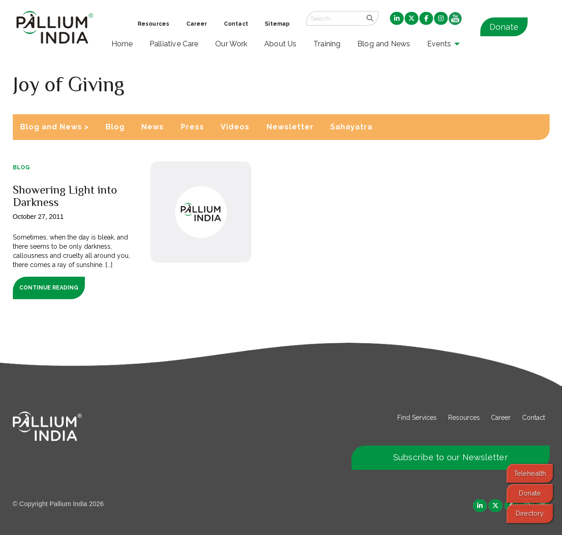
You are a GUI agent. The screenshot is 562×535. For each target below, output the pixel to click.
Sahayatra (351, 127)
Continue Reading (48, 287)
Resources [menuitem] (153, 24)
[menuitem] (397, 19)
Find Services (417, 417)
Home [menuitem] (122, 43)
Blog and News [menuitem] (383, 43)
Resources (464, 417)
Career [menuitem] (196, 24)
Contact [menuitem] (236, 24)
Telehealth (530, 473)
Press (192, 127)
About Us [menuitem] (280, 43)
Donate (504, 27)
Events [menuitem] (439, 43)
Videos (235, 127)
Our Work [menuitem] (231, 43)
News (152, 127)
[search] (370, 18)
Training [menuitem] (327, 43)
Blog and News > (54, 127)
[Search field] (334, 18)
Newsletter (290, 127)
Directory (530, 513)
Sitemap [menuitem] (277, 24)
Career (501, 417)
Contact (533, 417)
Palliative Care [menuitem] (174, 43)
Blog (115, 127)
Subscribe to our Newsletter (450, 457)
